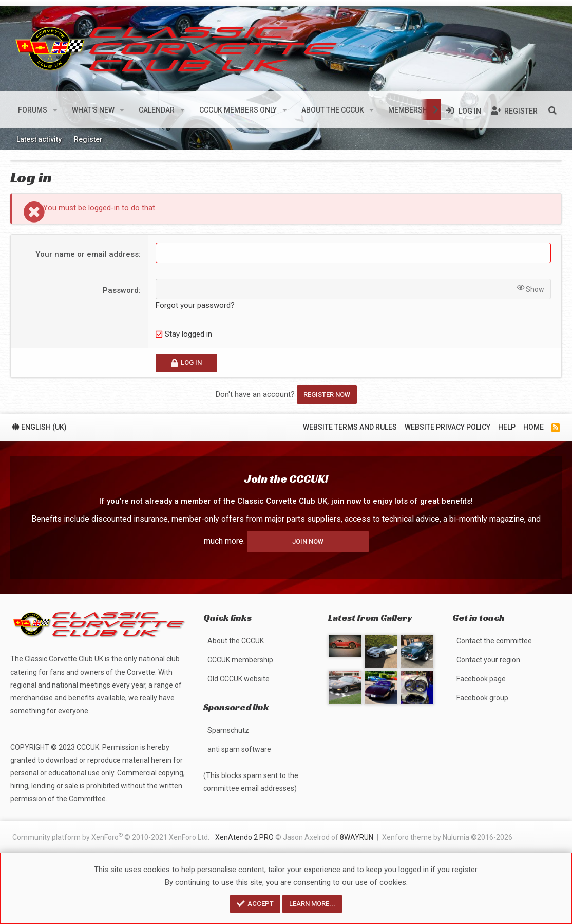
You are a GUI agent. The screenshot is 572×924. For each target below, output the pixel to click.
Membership (411, 110)
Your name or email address (87, 254)
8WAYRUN (356, 837)
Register (88, 139)
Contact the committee (494, 641)
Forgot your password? (195, 305)
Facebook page (481, 679)
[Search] (552, 110)
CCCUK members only (238, 110)
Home (533, 427)
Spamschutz (228, 730)
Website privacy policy (447, 427)
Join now (307, 541)
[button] (55, 110)
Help (507, 427)
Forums (32, 110)
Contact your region (488, 660)
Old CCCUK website (238, 679)
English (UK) (39, 427)
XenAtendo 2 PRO (244, 837)
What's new (93, 110)
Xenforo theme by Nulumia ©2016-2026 (447, 837)
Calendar (157, 110)
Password (121, 290)
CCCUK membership (240, 660)
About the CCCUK (332, 110)
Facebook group (482, 698)
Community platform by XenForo (110, 836)
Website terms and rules (350, 427)
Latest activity (39, 139)
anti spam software (239, 749)
